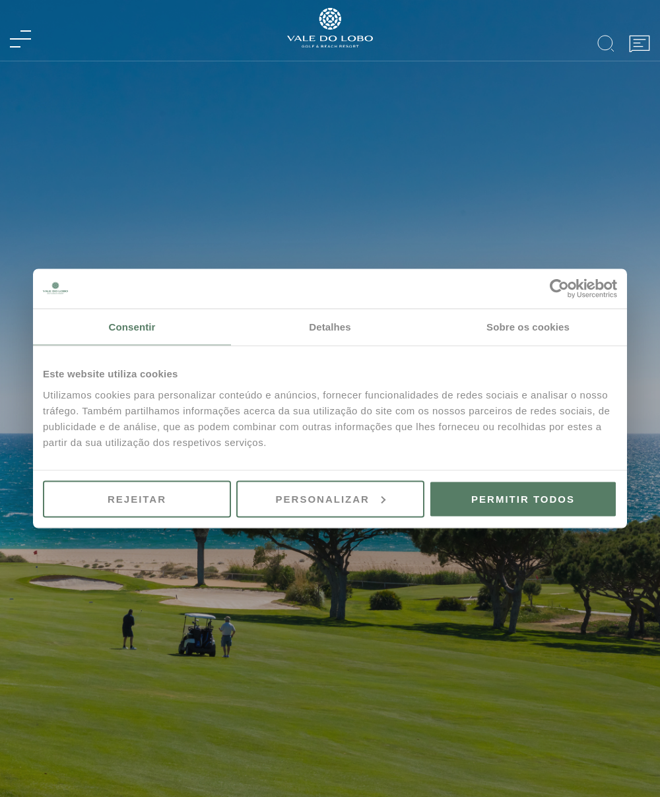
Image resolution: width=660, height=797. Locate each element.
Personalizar (330, 498)
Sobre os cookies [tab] (528, 327)
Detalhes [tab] (329, 327)
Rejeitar (137, 498)
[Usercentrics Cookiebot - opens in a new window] (559, 289)
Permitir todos (523, 498)
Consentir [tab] (132, 327)
